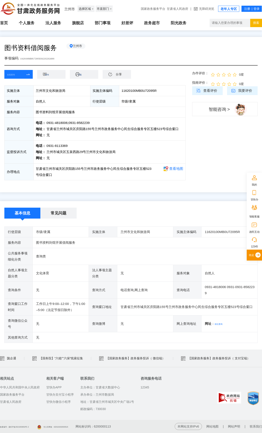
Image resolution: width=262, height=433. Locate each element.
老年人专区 (229, 9)
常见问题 (58, 213)
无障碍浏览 (206, 8)
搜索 (256, 22)
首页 (4, 23)
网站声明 (234, 426)
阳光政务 (178, 23)
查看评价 (210, 90)
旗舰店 (78, 23)
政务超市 (152, 23)
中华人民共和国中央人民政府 (20, 387)
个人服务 (26, 23)
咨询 (53, 74)
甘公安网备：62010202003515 (82, 426)
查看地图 (176, 168)
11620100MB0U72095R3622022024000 (49, 58)
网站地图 (212, 426)
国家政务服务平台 (153, 8)
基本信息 (22, 213)
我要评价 (245, 90)
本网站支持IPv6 (188, 426)
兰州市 (81, 48)
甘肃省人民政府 (177, 8)
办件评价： (200, 73)
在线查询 (15, 74)
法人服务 (53, 23)
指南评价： (200, 82)
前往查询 (221, 323)
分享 (119, 74)
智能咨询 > (219, 109)
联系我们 (256, 426)
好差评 (127, 23)
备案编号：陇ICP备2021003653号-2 (24, 426)
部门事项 (102, 23)
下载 (86, 74)
